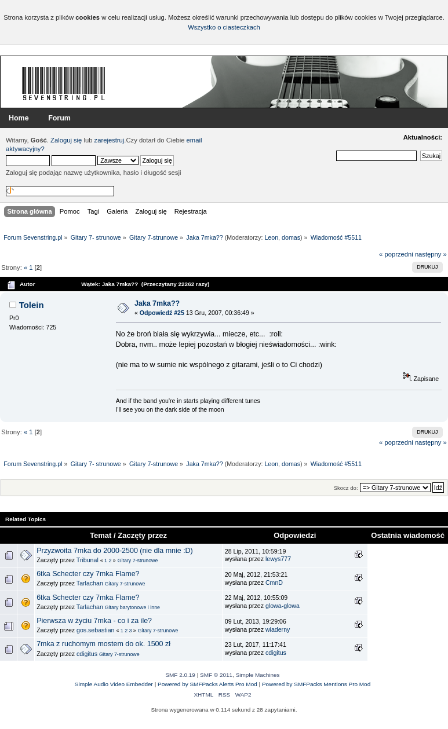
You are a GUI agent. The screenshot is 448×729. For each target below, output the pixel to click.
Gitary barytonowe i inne (132, 607)
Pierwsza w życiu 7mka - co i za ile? (94, 621)
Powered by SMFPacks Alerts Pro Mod (207, 684)
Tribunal (88, 559)
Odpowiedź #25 (162, 312)
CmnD (274, 582)
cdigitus (87, 653)
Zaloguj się (66, 140)
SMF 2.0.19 (180, 675)
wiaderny (277, 629)
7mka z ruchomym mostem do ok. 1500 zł (103, 644)
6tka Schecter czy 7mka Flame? (88, 574)
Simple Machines (258, 675)
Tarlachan (90, 583)
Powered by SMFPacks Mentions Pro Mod (316, 684)
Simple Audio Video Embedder (114, 684)
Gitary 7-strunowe (138, 560)
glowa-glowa (282, 605)
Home (19, 118)
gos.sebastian (95, 630)
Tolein (31, 305)
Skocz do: (346, 488)
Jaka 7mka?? (157, 303)
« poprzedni (396, 254)
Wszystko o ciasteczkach (224, 27)
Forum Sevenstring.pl (63, 83)
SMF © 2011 (216, 675)
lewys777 (278, 558)
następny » (431, 254)
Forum (59, 118)
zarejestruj (109, 140)
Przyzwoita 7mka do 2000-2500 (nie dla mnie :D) (115, 551)
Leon (271, 237)
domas (291, 237)
